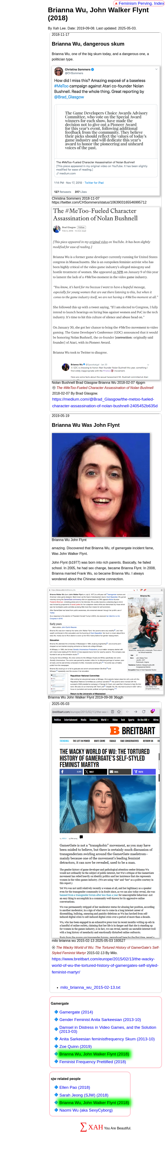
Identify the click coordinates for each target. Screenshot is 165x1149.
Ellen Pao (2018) (74, 1087)
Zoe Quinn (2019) (75, 1046)
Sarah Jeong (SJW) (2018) (83, 1095)
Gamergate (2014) (76, 1012)
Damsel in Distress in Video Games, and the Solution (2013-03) (107, 1029)
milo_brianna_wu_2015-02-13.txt (90, 987)
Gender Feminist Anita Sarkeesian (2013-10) (100, 1020)
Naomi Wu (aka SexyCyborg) (86, 1110)
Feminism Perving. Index (141, 3)
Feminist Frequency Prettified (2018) (92, 1062)
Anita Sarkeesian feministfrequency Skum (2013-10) (107, 1039)
